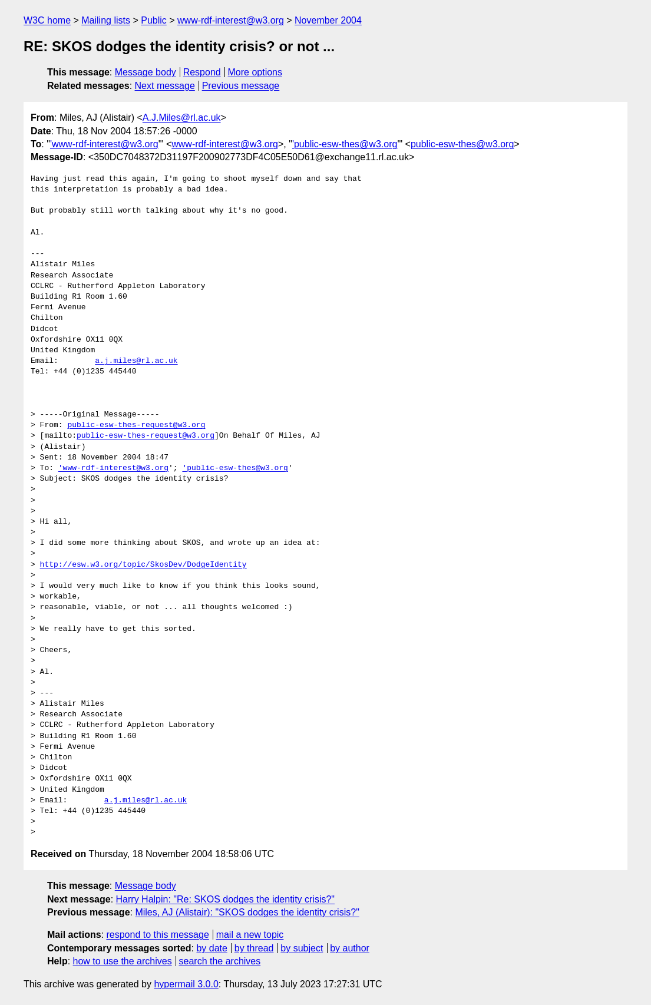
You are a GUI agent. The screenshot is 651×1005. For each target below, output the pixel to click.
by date (211, 948)
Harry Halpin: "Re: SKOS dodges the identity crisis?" (225, 899)
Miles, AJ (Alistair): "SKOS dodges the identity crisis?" (247, 912)
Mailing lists (105, 20)
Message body (145, 72)
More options (255, 72)
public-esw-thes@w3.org (462, 144)
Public (154, 20)
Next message (165, 86)
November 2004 (328, 20)
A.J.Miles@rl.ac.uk (182, 118)
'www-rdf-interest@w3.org (104, 144)
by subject (301, 948)
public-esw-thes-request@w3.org (136, 425)
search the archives (220, 961)
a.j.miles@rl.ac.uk (136, 361)
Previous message (241, 86)
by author (349, 948)
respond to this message (157, 935)
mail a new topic (250, 935)
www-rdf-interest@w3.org (230, 20)
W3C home (47, 20)
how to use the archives (122, 961)
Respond (202, 72)
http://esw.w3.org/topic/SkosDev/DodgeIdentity (143, 565)
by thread (254, 948)
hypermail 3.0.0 (186, 984)
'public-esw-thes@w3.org (344, 144)
